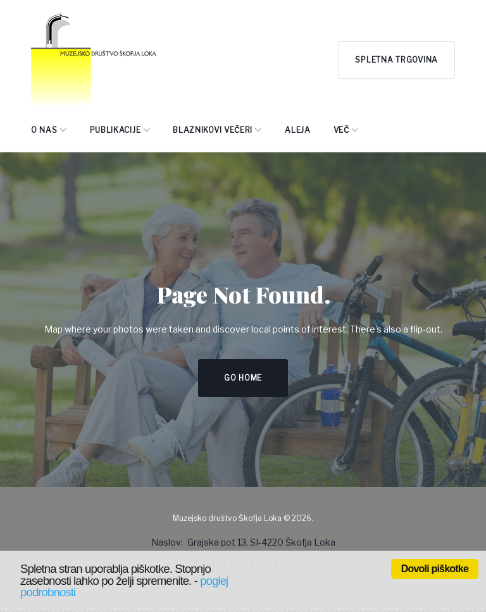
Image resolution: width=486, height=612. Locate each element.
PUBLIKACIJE (115, 130)
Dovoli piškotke (434, 568)
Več (341, 130)
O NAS (44, 130)
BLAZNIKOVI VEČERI (212, 130)
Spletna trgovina (396, 59)
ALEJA (298, 130)
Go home (243, 377)
